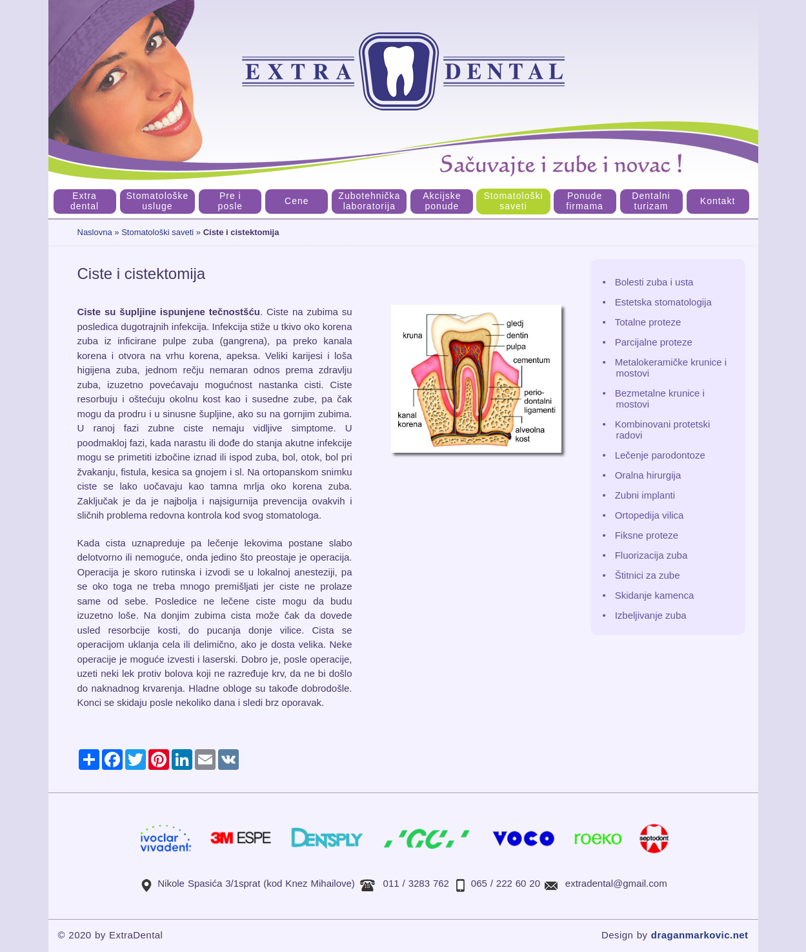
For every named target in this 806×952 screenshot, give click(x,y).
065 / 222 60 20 (505, 883)
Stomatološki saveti (157, 232)
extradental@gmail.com (616, 883)
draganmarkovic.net (700, 934)
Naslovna (94, 232)
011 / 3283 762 (416, 883)
